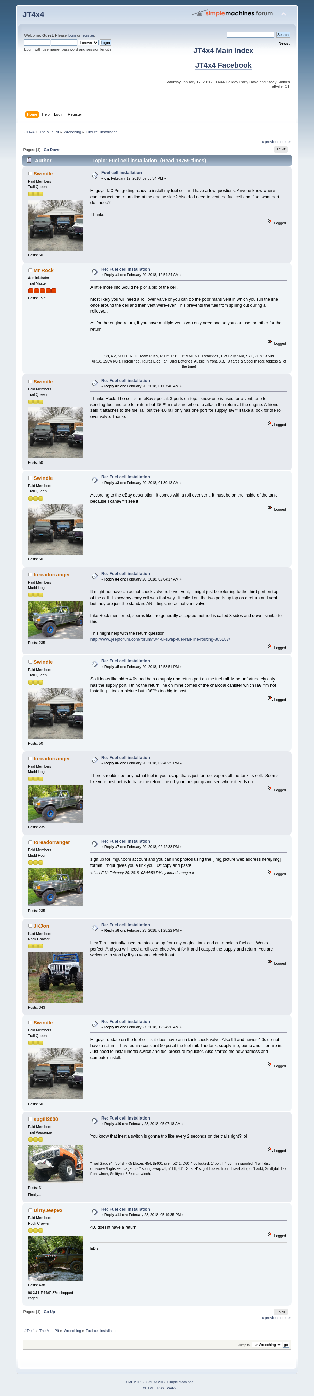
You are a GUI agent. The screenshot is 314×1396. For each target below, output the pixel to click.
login (72, 35)
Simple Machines (180, 1382)
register (87, 35)
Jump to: (244, 1345)
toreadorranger (52, 574)
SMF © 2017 (155, 1382)
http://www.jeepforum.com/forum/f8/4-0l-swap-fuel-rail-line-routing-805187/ (160, 639)
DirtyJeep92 (48, 1210)
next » (285, 142)
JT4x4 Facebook (223, 65)
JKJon (41, 926)
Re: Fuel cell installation (125, 269)
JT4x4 (33, 14)
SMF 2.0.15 (135, 1382)
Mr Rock (44, 270)
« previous (270, 142)
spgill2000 (46, 1119)
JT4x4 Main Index (223, 51)
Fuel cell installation (121, 172)
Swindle (43, 173)
